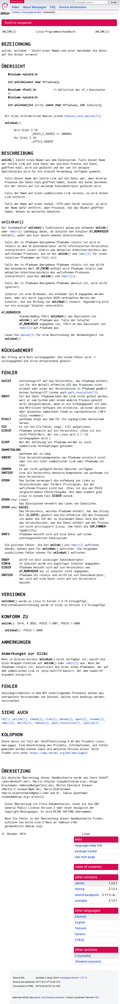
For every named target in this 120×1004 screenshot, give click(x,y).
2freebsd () (88, 961)
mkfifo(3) (24, 723)
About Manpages (34, 7)
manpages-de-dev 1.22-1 (73, 977)
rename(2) (97, 719)
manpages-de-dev (31, 12)
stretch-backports (87, 895)
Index (15, 7)
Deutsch (80, 916)
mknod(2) (66, 719)
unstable (81, 901)
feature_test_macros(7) (81, 116)
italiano (80, 934)
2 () (83, 956)
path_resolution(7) (82, 392)
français (80, 928)
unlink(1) (20, 719)
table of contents (88, 867)
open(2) (80, 719)
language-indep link (88, 845)
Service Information (72, 7)
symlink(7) (91, 723)
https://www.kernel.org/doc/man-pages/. (60, 752)
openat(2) (27, 334)
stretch (16, 12)
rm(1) (5, 719)
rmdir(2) (15, 231)
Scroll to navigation (18, 23)
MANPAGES (17, 1)
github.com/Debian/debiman (49, 997)
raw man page (85, 857)
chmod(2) (36, 719)
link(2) (50, 719)
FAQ (52, 7)
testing (79, 889)
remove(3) (41, 723)
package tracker (86, 851)
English (80, 922)
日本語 (79, 940)
